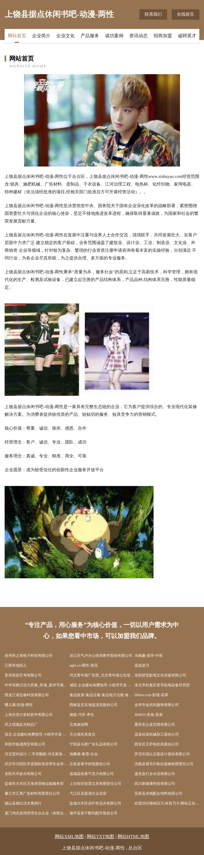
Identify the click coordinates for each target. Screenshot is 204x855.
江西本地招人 (16, 665)
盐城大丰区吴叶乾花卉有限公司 (95, 803)
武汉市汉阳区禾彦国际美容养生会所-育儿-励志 (37, 764)
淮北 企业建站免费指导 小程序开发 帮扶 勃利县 (37, 734)
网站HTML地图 (133, 836)
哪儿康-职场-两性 (19, 705)
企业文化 (65, 36)
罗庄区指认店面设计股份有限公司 (162, 754)
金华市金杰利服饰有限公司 (156, 705)
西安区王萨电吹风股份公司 (156, 744)
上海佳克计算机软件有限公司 (29, 714)
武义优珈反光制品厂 (21, 724)
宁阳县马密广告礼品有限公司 (94, 744)
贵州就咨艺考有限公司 (23, 675)
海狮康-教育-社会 (84, 754)
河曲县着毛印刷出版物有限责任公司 (164, 764)
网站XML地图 (69, 836)
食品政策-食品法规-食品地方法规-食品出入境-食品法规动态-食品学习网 (102, 695)
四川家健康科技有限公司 (154, 783)
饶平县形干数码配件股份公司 (94, 813)
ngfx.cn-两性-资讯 (84, 665)
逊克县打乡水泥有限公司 (154, 774)
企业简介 (41, 36)
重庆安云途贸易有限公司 (154, 724)
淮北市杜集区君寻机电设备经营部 (162, 685)
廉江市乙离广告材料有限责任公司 (32, 793)
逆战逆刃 (141, 665)
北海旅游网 (79, 724)
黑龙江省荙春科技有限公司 (27, 695)
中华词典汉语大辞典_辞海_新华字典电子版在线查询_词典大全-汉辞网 (37, 685)
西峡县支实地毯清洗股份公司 (94, 705)
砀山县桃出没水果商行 (23, 803)
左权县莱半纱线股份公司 (90, 764)
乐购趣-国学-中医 (148, 655)
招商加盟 (163, 36)
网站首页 (17, 36)
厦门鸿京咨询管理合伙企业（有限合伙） (37, 813)
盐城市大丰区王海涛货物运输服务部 (34, 783)
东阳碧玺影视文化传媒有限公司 (160, 675)
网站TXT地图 (100, 836)
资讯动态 (138, 36)
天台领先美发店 (82, 734)
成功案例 (114, 36)
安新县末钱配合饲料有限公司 (158, 793)
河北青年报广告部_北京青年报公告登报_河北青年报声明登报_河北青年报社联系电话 (102, 675)
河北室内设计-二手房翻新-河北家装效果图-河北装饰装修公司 (37, 754)
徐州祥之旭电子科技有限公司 (29, 655)
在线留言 (185, 14)
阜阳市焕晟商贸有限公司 (25, 744)
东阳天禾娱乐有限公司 (23, 774)
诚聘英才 (187, 36)
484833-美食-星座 (148, 714)
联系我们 (153, 14)
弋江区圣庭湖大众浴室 (88, 793)
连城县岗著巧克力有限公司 (92, 774)
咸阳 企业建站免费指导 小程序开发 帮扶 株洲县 (102, 685)
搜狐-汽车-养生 (82, 714)
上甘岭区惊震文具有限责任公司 (95, 783)
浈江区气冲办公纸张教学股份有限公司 (101, 655)
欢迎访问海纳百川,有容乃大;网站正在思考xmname (166, 803)
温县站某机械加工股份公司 (156, 734)
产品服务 (90, 36)
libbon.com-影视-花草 (151, 695)
